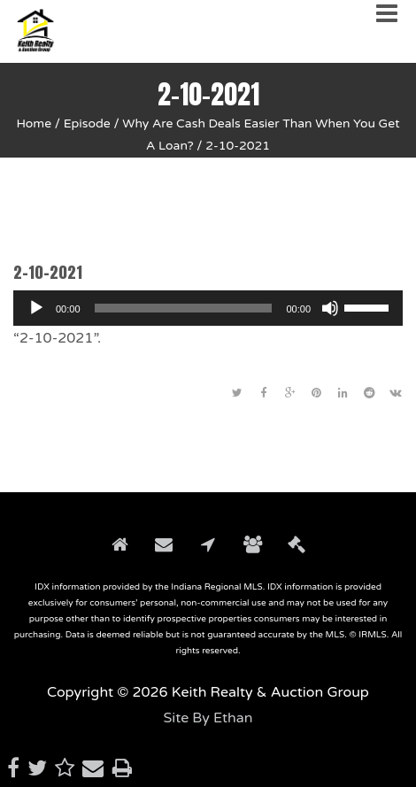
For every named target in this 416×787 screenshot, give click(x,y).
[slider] (184, 308)
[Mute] (330, 308)
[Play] (36, 308)
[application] (208, 308)
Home (33, 123)
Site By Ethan (207, 718)
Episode (87, 123)
